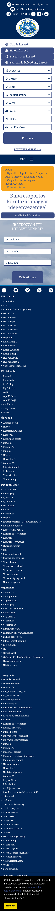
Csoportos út (9, 624)
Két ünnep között (12, 438)
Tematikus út (10, 562)
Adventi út (8, 592)
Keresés (27, 138)
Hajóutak (7, 337)
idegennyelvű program (15, 691)
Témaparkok (9, 816)
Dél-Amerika (9, 317)
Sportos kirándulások (14, 558)
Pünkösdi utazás (11, 467)
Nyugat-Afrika (10, 357)
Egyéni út (8, 497)
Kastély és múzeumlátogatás (17, 707)
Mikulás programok (13, 760)
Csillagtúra (9, 620)
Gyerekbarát (9, 653)
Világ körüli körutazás (14, 365)
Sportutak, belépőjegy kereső (29, 62)
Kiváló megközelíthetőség (16, 715)
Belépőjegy (8, 493)
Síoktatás (7, 800)
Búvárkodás (9, 612)
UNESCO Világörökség (14, 836)
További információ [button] (14, 898)
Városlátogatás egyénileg (15, 852)
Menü (27, 159)
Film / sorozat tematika (14, 640)
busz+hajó (8, 380)
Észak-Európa (10, 333)
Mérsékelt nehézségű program (18, 756)
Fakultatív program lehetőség (18, 632)
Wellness (8, 864)
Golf (5, 649)
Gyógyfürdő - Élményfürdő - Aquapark (23, 657)
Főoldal (8, 169)
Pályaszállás (9, 780)
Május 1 (7, 743)
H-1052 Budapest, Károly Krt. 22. (27, 4)
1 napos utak (9, 489)
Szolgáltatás (9, 408)
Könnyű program (12, 727)
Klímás (6, 719)
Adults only (7, 875)
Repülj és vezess (11, 788)
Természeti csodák (12, 570)
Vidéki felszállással (13, 860)
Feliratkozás (27, 277)
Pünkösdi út (9, 784)
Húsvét (6, 426)
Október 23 (8, 776)
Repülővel (8, 404)
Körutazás (8, 537)
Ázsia (6, 305)
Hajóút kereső (19, 50)
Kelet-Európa (10, 341)
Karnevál (8, 434)
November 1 (9, 768)
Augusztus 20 (10, 600)
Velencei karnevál (12, 856)
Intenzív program (12, 699)
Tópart (6, 832)
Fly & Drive (9, 388)
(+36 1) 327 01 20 (18, 14)
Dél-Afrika (8, 313)
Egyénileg (8, 384)
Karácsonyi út (10, 703)
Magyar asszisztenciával (15, 735)
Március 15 (9, 748)
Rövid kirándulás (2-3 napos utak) (20, 792)
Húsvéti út (8, 687)
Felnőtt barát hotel (12, 636)
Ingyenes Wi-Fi (11, 695)
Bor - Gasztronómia (13, 608)
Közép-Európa (10, 353)
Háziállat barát (10, 665)
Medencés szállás (12, 751)
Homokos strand (11, 679)
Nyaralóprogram (11, 545)
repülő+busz (9, 396)
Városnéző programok (14, 578)
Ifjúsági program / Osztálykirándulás (22, 521)
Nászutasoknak (11, 764)
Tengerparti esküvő (13, 566)
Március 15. (9, 447)
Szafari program (11, 808)
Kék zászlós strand (12, 711)
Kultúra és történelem (14, 533)
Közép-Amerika (11, 349)
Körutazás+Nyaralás (13, 541)
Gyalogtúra (9, 513)
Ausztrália (8, 301)
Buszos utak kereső (22, 56)
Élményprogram (11, 628)
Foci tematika (10, 644)
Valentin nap (9, 479)
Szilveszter (8, 471)
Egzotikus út (9, 501)
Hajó (5, 392)
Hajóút (6, 517)
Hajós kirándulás (12, 661)
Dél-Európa (9, 321)
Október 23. (9, 463)
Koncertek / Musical (13, 529)
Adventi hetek (10, 422)
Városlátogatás (10, 574)
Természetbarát (11, 824)
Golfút (6, 509)
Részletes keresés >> (27, 149)
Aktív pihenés (10, 596)
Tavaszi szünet (10, 475)
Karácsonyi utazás (12, 430)
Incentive (22, 875)
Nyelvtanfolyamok (12, 772)
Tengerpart (9, 820)
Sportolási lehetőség (13, 804)
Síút (5, 549)
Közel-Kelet (9, 345)
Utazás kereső (19, 44)
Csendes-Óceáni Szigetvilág (17, 309)
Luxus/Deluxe (10, 731)
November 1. (9, 459)
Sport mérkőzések (12, 554)
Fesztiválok (8, 505)
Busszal (7, 376)
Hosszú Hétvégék (12, 683)
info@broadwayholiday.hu (27, 9)
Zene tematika (10, 868)
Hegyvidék (8, 675)
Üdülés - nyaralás (12, 582)
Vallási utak (9, 844)
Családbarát (9, 616)
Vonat (6, 412)
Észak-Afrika (9, 325)
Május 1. (7, 442)
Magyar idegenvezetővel (15, 739)
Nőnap (6, 455)
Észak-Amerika (10, 329)
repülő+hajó (9, 400)
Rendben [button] (10, 906)
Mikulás (7, 450)
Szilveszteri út (10, 812)
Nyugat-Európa (11, 361)
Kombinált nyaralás (13, 525)
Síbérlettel (8, 796)
